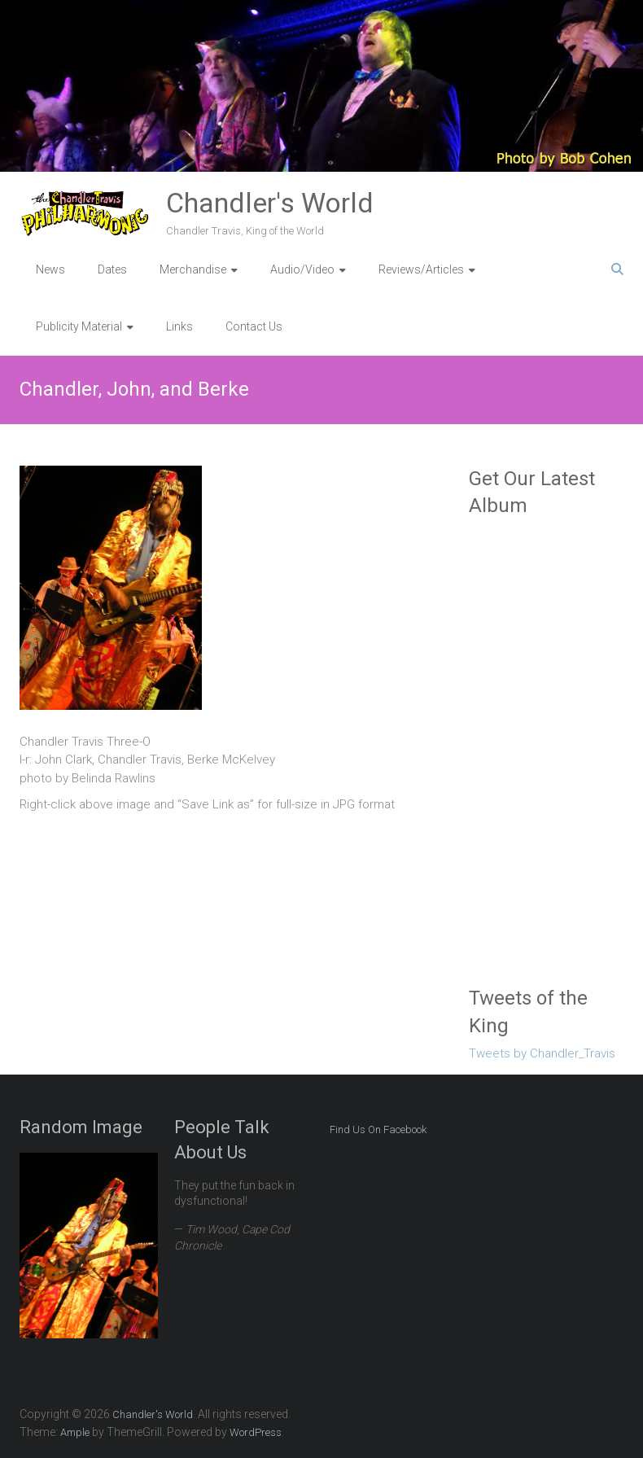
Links (179, 326)
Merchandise (193, 269)
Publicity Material (79, 326)
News (50, 269)
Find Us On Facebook (378, 1129)
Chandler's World (270, 202)
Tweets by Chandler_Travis (542, 1053)
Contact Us (253, 326)
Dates (112, 269)
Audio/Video (302, 269)
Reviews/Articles (421, 269)
